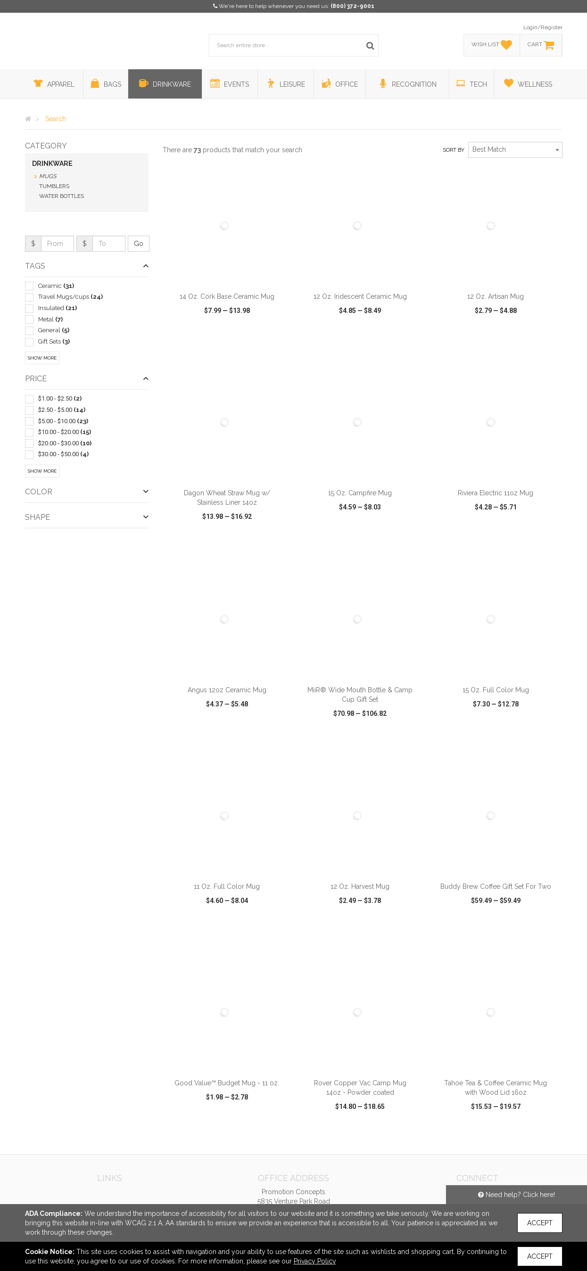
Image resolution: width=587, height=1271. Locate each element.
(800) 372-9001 (352, 6)
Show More (42, 358)
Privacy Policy (315, 1261)
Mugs (47, 176)
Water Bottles (61, 196)
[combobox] (515, 150)
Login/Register (542, 27)
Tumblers (54, 186)
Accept (540, 1223)
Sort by (453, 150)
